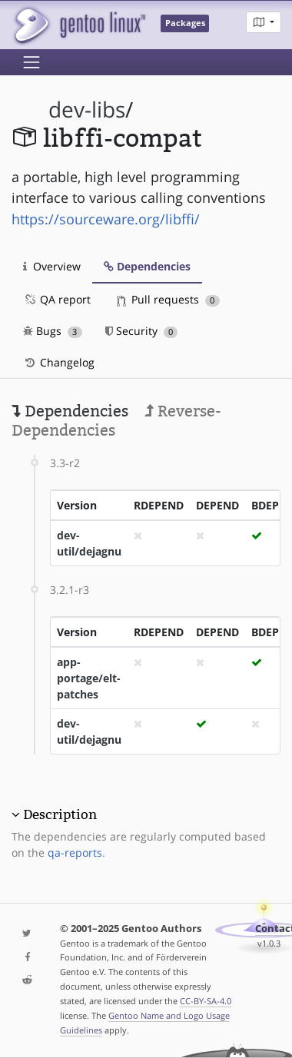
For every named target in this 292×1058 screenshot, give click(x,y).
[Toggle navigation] (31, 62)
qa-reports (75, 852)
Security (141, 330)
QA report (57, 299)
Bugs (52, 330)
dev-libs (86, 109)
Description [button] (60, 814)
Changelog (59, 362)
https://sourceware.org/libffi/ (106, 219)
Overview (52, 266)
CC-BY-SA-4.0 (205, 1001)
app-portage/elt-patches (89, 678)
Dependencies (147, 266)
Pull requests (168, 299)
